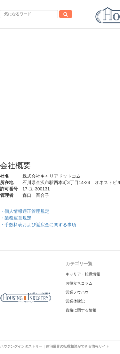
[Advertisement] (60, 92)
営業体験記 (75, 301)
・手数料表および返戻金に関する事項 (38, 224)
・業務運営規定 (15, 217)
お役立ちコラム (79, 283)
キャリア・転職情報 (83, 274)
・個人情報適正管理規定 (24, 211)
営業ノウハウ (77, 292)
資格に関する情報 (81, 310)
